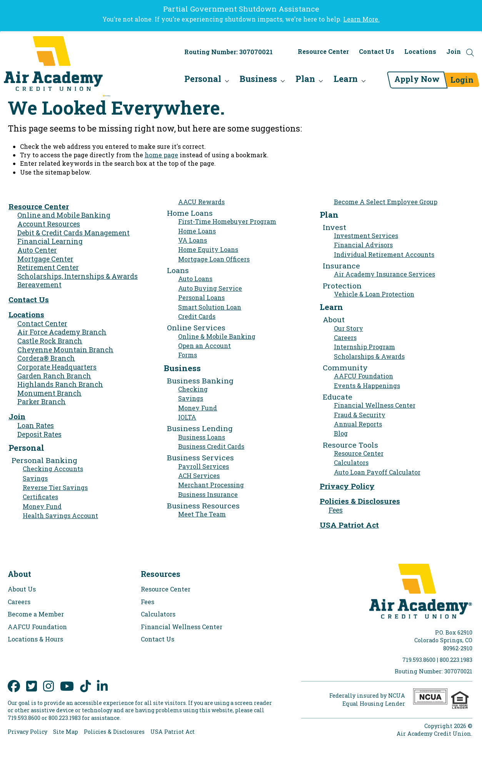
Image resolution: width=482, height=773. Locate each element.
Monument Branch (49, 393)
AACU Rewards (201, 202)
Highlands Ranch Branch (60, 384)
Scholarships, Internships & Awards (77, 276)
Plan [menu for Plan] (288, 80)
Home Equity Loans (208, 249)
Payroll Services (203, 466)
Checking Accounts (53, 469)
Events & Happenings (367, 386)
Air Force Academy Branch (62, 332)
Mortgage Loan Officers (214, 259)
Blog (341, 433)
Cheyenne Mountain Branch (65, 349)
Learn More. (361, 19)
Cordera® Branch (46, 358)
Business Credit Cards (211, 446)
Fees (336, 510)
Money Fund (42, 506)
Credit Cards (196, 316)
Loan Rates (35, 425)
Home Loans (197, 231)
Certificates (40, 497)
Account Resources (48, 224)
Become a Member (36, 614)
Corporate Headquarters (57, 367)
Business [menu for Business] (241, 80)
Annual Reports (358, 424)
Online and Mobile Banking (63, 215)
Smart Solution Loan (209, 307)
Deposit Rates (39, 434)
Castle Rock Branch (49, 341)
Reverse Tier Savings (55, 487)
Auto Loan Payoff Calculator (377, 472)
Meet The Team (202, 514)
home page (161, 155)
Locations (420, 55)
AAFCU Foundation (363, 376)
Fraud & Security (359, 415)
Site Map (65, 732)
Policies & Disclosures (360, 501)
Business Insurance (208, 494)
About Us (22, 589)
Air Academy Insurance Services (384, 274)
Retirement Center (48, 267)
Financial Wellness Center (374, 405)
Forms (187, 355)
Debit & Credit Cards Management (73, 232)
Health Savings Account (60, 515)
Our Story (348, 328)
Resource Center (323, 55)
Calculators (351, 462)
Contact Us (376, 55)
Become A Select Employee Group (385, 202)
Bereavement (39, 284)
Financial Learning (50, 241)
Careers (345, 337)
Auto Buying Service (210, 288)
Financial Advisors (363, 245)
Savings (35, 478)
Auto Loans (195, 279)
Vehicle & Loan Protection (374, 294)
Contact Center (42, 323)
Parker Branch (41, 401)
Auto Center (37, 250)
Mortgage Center (45, 259)
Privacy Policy (347, 486)
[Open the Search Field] (470, 56)
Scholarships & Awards (369, 356)
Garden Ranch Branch (54, 376)
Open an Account (204, 346)
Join (453, 55)
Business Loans (201, 437)
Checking (193, 389)
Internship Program (364, 347)
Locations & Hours (35, 639)
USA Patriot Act (349, 525)
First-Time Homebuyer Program (227, 221)
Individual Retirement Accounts (384, 254)
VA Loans (192, 240)
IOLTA (187, 417)
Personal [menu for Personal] (185, 80)
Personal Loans (201, 297)
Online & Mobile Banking (216, 336)
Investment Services (366, 236)
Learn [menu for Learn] (328, 80)
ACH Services (199, 475)
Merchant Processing (211, 485)
